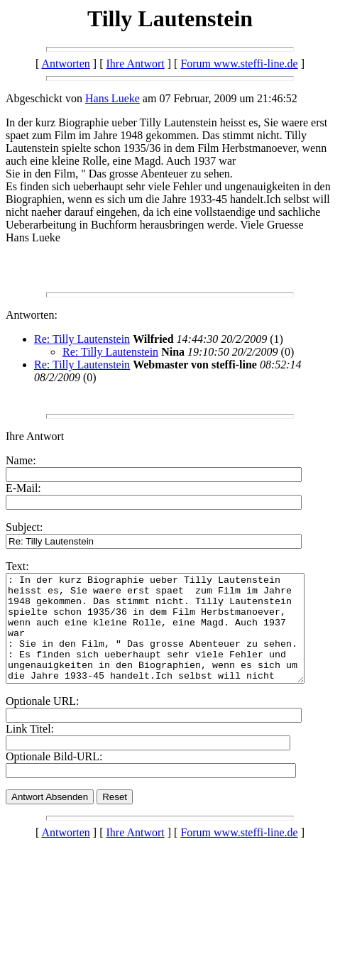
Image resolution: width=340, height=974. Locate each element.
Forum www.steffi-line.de (238, 64)
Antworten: (31, 315)
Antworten (65, 64)
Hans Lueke (112, 98)
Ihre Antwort (135, 64)
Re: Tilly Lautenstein (82, 339)
